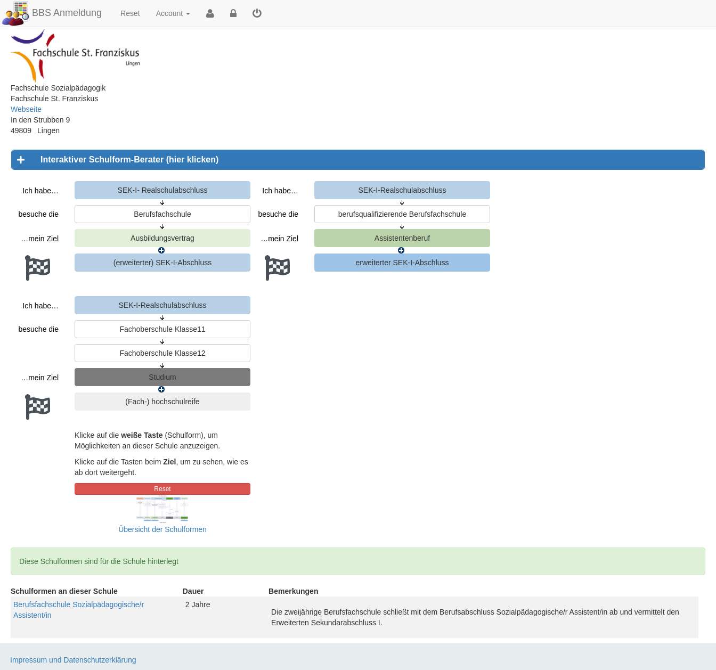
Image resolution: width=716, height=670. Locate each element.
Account (173, 13)
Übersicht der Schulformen (162, 529)
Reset (130, 13)
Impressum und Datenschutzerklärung (73, 660)
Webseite (26, 109)
